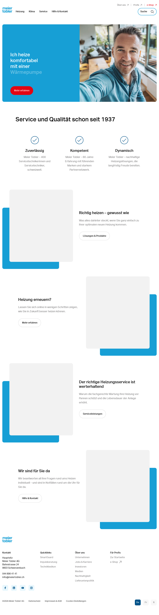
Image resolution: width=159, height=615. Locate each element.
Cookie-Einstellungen (76, 601)
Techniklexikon (48, 567)
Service (43, 11)
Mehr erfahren (21, 90)
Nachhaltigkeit (83, 576)
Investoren (80, 567)
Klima (32, 11)
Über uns (123, 5)
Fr (146, 602)
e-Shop (152, 5)
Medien (79, 571)
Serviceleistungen (95, 414)
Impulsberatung (48, 562)
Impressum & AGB (53, 601)
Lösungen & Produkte (97, 236)
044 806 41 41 (9, 574)
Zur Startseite (117, 557)
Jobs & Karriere (83, 562)
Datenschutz (34, 601)
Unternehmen (82, 557)
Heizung (20, 11)
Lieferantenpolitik (84, 581)
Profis (137, 5)
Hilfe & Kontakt (60, 11)
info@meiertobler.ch (13, 577)
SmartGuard (46, 557)
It (153, 602)
